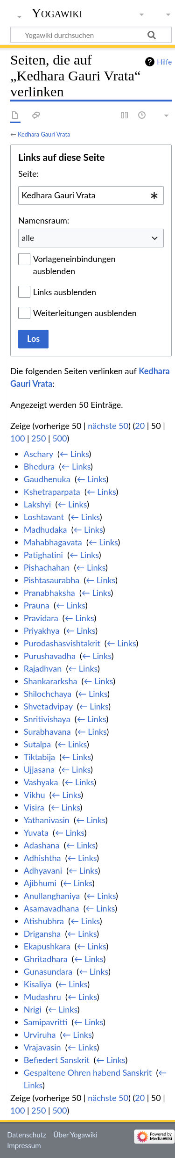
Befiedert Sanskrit (57, 1060)
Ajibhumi (40, 883)
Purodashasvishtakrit (62, 643)
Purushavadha (50, 656)
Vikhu (34, 794)
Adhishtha (42, 858)
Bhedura (39, 466)
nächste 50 (108, 425)
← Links (74, 454)
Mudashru (42, 997)
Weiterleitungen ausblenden (85, 313)
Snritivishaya (47, 719)
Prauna (36, 605)
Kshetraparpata (52, 491)
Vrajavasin (42, 1047)
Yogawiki (57, 13)
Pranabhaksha (49, 592)
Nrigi (33, 1009)
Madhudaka (45, 529)
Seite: (28, 173)
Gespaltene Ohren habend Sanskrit (88, 1072)
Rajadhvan (43, 668)
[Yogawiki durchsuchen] (91, 34)
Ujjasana (39, 769)
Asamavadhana (51, 908)
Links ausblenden (64, 292)
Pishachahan (47, 567)
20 (140, 425)
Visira (34, 807)
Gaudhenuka (47, 479)
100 (17, 438)
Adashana (42, 845)
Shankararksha (50, 681)
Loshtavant (44, 517)
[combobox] (91, 195)
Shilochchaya (47, 693)
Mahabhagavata (53, 542)
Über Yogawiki (75, 1134)
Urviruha (40, 1034)
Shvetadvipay (48, 706)
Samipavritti (45, 1022)
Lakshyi (37, 504)
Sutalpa (37, 744)
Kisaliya (38, 984)
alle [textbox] (27, 237)
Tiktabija (39, 757)
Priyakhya (42, 630)
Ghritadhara (46, 959)
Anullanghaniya (52, 895)
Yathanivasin (47, 820)
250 (38, 438)
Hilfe (164, 62)
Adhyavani (43, 870)
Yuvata (36, 832)
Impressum (24, 1145)
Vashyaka (41, 782)
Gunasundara (48, 971)
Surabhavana (47, 731)
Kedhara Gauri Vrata (44, 134)
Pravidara (41, 618)
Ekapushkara (47, 946)
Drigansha (42, 933)
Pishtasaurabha (51, 580)
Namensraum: (43, 220)
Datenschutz (26, 1134)
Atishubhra (44, 921)
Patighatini (43, 555)
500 (59, 438)
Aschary (38, 454)
